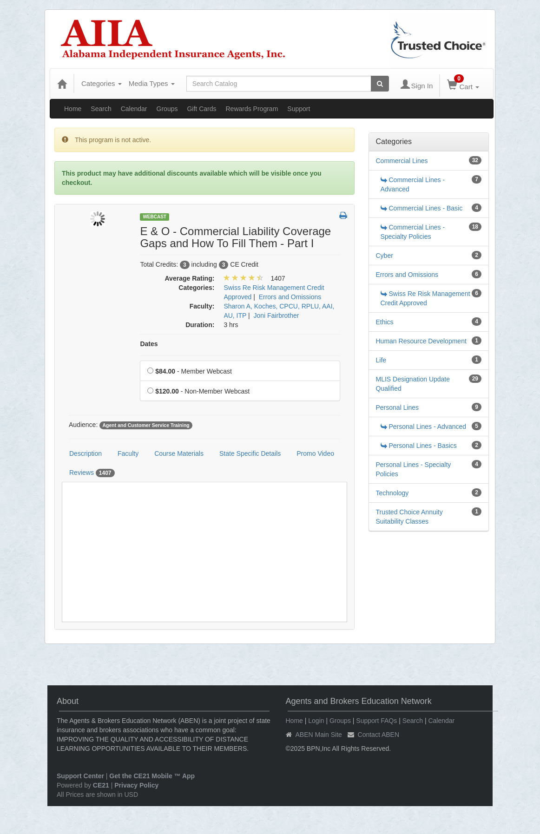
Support (298, 108)
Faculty (128, 453)
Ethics (385, 322)
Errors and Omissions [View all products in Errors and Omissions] (290, 297)
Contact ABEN (379, 734)
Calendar (134, 108)
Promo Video (315, 453)
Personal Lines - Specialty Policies (413, 469)
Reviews (92, 473)
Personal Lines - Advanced (424, 426)
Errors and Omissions (407, 274)
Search (101, 108)
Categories (101, 83)
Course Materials (179, 453)
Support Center (80, 776)
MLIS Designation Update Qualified (413, 383)
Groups (167, 108)
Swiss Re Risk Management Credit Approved (425, 298)
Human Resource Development (421, 341)
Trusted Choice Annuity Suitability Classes (409, 516)
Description (85, 453)
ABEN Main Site (319, 734)
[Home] (61, 83)
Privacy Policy (136, 785)
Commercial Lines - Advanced (413, 184)
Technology (392, 493)
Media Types (152, 83)
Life (381, 360)
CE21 (101, 785)
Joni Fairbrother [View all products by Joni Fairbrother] (276, 315)
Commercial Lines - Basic (422, 208)
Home (72, 108)
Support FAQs (376, 720)
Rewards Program (251, 108)
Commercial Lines (402, 160)
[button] (343, 216)
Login (316, 720)
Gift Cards (201, 108)
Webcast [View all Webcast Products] (154, 216)
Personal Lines (397, 407)
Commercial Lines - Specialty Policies (413, 231)
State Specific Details (250, 453)
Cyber (384, 255)
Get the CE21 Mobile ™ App (152, 776)
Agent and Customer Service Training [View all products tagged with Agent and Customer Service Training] (145, 425)
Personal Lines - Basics (419, 445)
